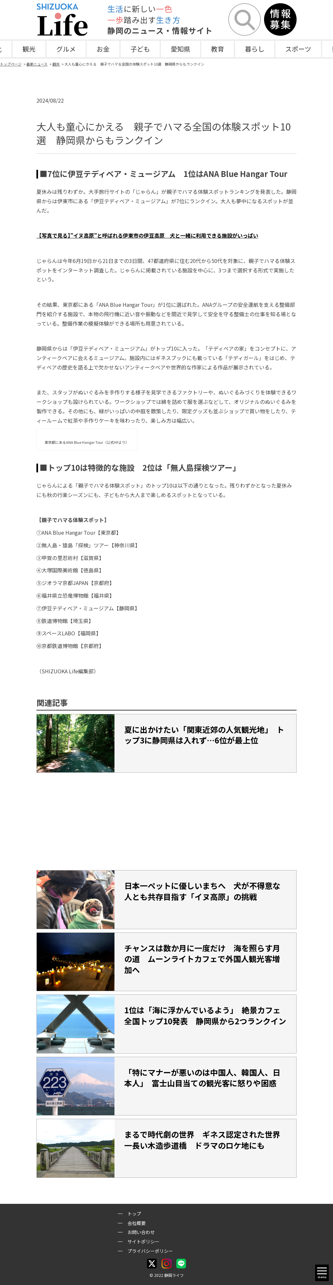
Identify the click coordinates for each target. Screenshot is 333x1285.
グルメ (66, 49)
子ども (140, 49)
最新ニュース (36, 64)
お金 (103, 49)
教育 (217, 49)
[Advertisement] (166, 821)
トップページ (10, 64)
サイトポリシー (143, 1241)
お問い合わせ (141, 1232)
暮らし (254, 49)
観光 (28, 49)
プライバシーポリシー (150, 1251)
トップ (134, 1213)
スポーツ (298, 49)
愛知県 (180, 49)
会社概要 (136, 1223)
